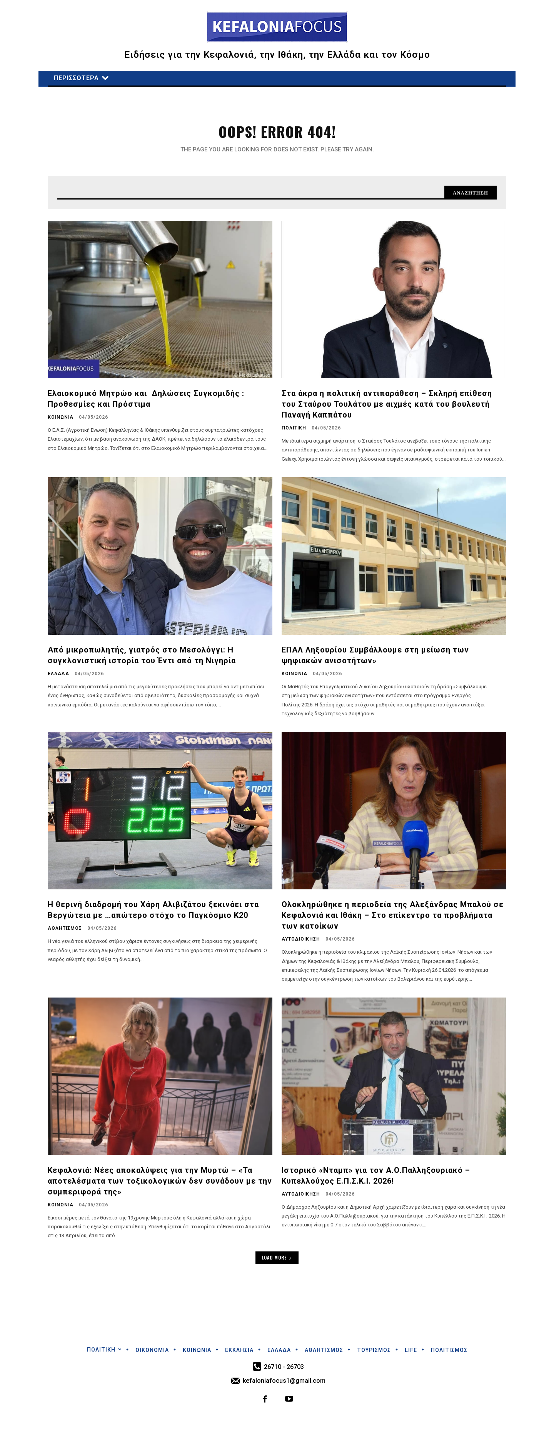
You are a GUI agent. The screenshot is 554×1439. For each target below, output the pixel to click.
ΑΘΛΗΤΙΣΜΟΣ (65, 932)
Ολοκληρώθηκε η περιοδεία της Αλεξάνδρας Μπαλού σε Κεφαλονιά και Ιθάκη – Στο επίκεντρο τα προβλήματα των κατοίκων (393, 919)
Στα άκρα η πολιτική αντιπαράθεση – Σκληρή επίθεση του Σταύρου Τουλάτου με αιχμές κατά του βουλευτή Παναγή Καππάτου (387, 407)
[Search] (468, 195)
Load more (277, 1261)
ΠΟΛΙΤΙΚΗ (294, 431)
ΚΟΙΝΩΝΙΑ (60, 421)
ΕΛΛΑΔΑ (58, 677)
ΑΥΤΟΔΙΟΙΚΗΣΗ (301, 943)
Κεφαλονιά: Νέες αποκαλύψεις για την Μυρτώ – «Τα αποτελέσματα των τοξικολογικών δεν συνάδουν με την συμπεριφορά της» (160, 1184)
